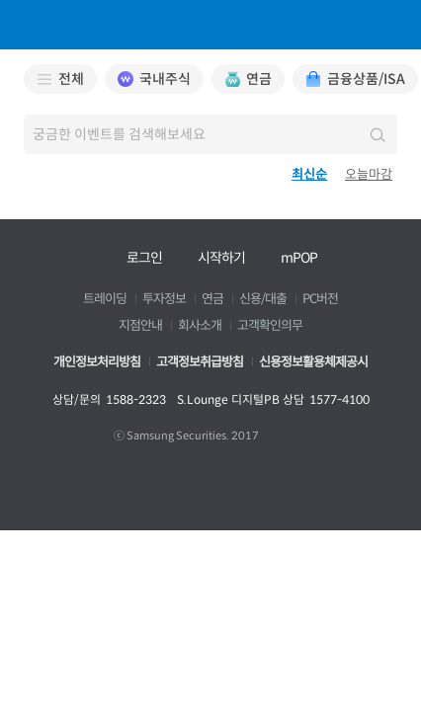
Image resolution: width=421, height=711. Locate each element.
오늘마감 (368, 174)
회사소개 (199, 326)
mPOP (299, 258)
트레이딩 (104, 299)
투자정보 (164, 299)
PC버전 (320, 299)
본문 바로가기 (0, 0)
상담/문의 (109, 399)
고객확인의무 (269, 326)
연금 (212, 299)
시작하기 (221, 258)
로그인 (144, 258)
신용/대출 (263, 299)
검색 (375, 134)
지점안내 (140, 326)
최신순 (309, 174)
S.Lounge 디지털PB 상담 (273, 399)
